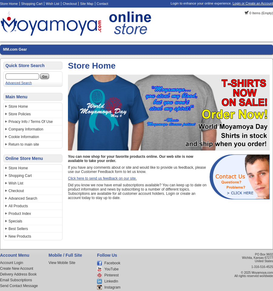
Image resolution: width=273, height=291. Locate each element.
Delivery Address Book (18, 274)
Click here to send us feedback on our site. (102, 178)
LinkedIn (111, 281)
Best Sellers (18, 229)
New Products (19, 236)
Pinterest (111, 275)
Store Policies (19, 114)
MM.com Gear (15, 49)
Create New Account (16, 268)
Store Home (9, 3)
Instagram (112, 287)
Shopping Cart (31, 3)
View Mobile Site (62, 263)
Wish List (52, 3)
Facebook (112, 263)
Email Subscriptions (16, 280)
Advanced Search (18, 83)
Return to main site (23, 144)
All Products (18, 206)
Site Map (86, 3)
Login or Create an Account (253, 3)
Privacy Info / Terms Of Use (30, 122)
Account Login (11, 263)
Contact (102, 3)
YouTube (111, 269)
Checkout (70, 3)
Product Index (19, 213)
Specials (15, 221)
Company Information (25, 129)
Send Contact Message (19, 286)
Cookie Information (23, 137)
